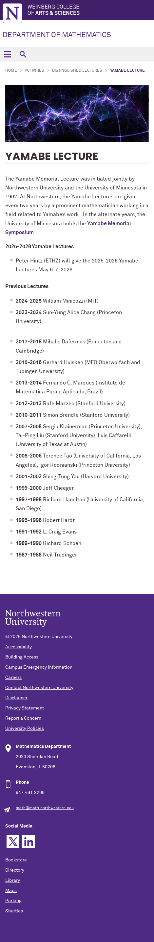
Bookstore (16, 860)
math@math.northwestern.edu (45, 808)
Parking (13, 901)
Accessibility (18, 647)
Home (11, 71)
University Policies (24, 728)
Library (12, 880)
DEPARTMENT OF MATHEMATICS (57, 35)
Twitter (13, 841)
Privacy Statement (24, 708)
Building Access (21, 657)
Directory (14, 870)
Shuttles (14, 911)
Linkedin (28, 841)
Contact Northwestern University (39, 687)
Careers (13, 677)
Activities (34, 71)
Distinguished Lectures (77, 71)
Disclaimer (16, 698)
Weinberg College (91, 10)
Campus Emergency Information (38, 667)
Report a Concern (23, 718)
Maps (11, 890)
